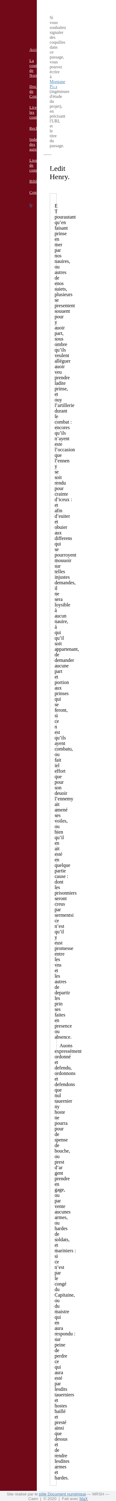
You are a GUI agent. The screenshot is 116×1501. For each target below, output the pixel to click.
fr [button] (31, 205)
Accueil (36, 49)
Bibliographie (41, 181)
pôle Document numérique (62, 1494)
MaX (83, 1498)
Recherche (38, 128)
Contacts (37, 192)
